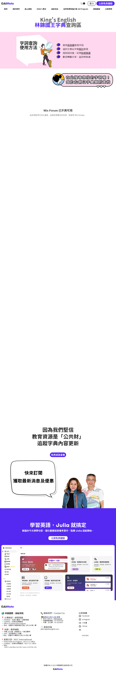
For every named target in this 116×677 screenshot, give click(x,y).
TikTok (84, 626)
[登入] (92, 3)
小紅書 (84, 623)
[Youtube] (80, 630)
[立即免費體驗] (105, 3)
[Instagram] (80, 619)
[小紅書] (80, 623)
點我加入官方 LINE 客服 (51, 617)
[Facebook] (80, 616)
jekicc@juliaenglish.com (50, 629)
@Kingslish (58, 619)
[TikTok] (80, 626)
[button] (83, 3)
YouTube (85, 635)
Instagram (86, 619)
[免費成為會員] (58, 454)
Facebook (85, 616)
